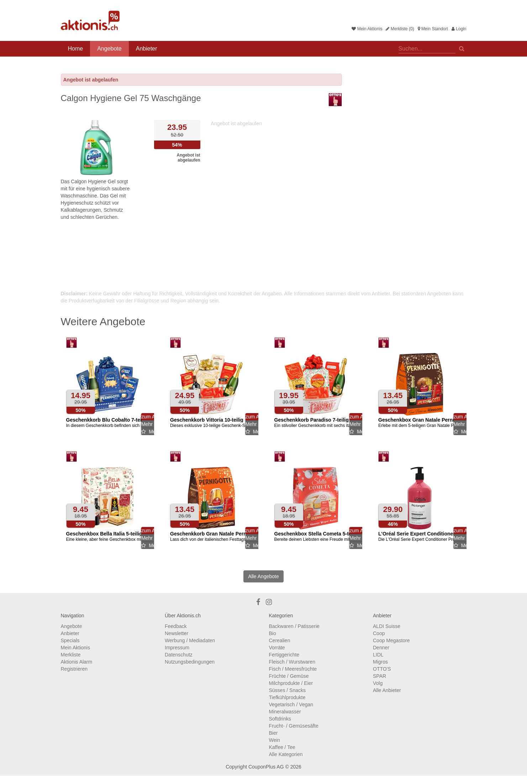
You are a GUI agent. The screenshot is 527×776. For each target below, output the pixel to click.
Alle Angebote (263, 576)
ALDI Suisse (386, 626)
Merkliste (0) (400, 28)
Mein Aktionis (367, 28)
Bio (272, 633)
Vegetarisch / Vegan (291, 704)
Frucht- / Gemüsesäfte (293, 726)
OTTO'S (382, 669)
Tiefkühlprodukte (287, 697)
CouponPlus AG (266, 767)
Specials (70, 640)
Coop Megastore (391, 640)
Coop (379, 633)
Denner (381, 647)
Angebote (109, 49)
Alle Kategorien (286, 754)
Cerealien (279, 640)
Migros (380, 662)
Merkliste (71, 655)
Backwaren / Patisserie (294, 626)
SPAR (379, 676)
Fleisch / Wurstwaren (292, 662)
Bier (273, 733)
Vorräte (277, 647)
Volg (378, 683)
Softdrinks (280, 719)
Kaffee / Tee (282, 747)
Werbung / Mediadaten (190, 640)
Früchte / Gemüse (289, 676)
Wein (274, 740)
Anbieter (146, 49)
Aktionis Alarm (77, 662)
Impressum (177, 647)
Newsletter (176, 633)
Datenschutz (179, 655)
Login (459, 28)
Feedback (175, 626)
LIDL (378, 655)
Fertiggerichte (284, 655)
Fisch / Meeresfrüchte (293, 669)
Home (75, 49)
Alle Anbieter (387, 690)
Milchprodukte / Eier (291, 683)
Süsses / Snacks (287, 690)
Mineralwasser (285, 711)
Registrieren (74, 669)
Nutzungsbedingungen (190, 662)
